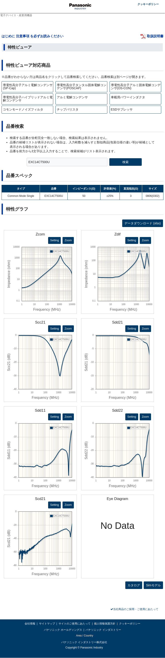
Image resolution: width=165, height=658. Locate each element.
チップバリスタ (68, 109)
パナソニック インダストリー (103, 629)
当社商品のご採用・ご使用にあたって (135, 609)
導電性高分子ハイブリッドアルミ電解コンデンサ (28, 98)
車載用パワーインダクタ (128, 97)
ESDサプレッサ (122, 109)
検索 (125, 162)
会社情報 (30, 623)
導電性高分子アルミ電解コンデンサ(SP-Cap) (28, 86)
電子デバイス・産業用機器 (16, 15)
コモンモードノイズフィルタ (23, 109)
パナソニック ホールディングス (63, 629)
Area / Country (84, 635)
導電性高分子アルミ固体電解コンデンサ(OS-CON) (136, 86)
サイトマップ (47, 623)
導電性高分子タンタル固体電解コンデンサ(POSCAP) (81, 86)
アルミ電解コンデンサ (72, 97)
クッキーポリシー (148, 4)
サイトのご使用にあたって (74, 623)
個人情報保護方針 (104, 623)
